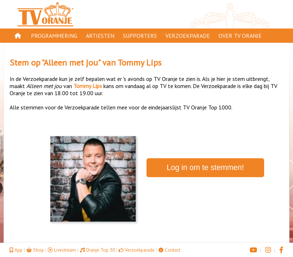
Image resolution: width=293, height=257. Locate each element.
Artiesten (100, 35)
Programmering (54, 35)
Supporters (140, 35)
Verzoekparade (187, 35)
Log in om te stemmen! (205, 167)
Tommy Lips (139, 62)
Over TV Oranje (240, 35)
